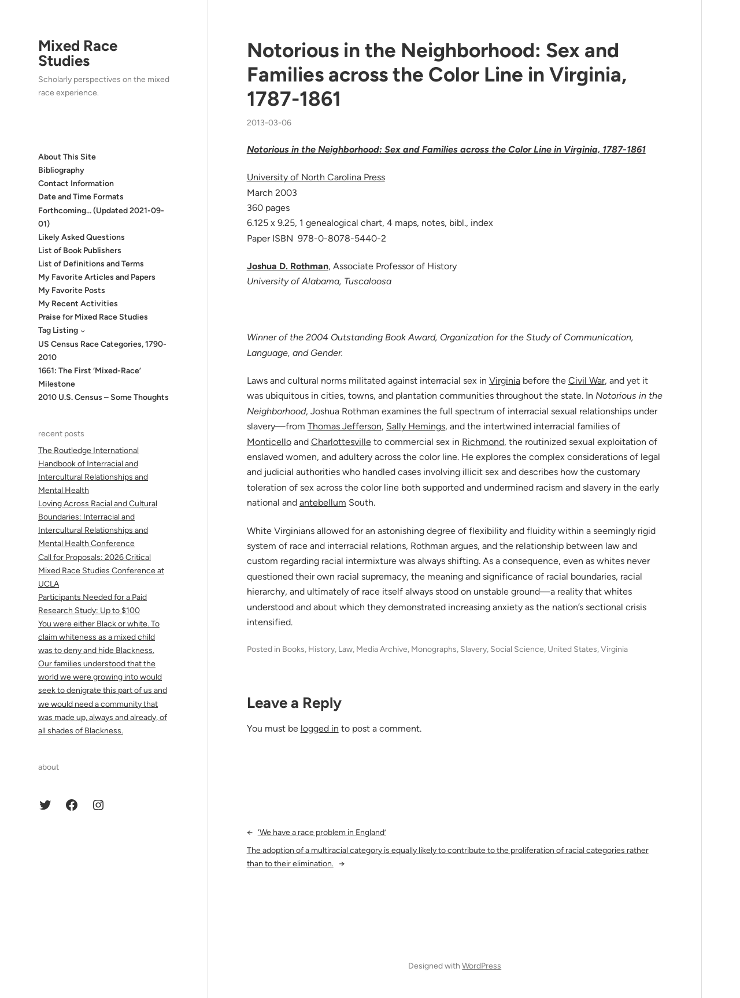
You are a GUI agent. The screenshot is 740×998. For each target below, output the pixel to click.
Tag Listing (58, 330)
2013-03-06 (269, 123)
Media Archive (382, 649)
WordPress (481, 966)
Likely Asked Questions (81, 237)
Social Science (517, 649)
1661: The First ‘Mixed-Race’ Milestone (89, 377)
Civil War (586, 380)
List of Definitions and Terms (91, 264)
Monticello (269, 441)
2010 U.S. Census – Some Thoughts (103, 397)
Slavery (473, 649)
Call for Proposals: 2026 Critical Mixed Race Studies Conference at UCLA (101, 570)
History (321, 649)
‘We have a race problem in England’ (322, 832)
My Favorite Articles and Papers (97, 277)
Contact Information (76, 183)
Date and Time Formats (81, 197)
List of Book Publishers (79, 250)
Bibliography (61, 170)
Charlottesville (341, 441)
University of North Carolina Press (316, 177)
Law (345, 649)
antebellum (322, 502)
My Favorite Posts (71, 290)
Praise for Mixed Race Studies (93, 317)
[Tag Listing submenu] (82, 330)
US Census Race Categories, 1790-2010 (102, 350)
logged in (320, 728)
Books (293, 649)
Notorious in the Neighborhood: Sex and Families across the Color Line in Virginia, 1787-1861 (437, 74)
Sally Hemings (415, 426)
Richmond (483, 441)
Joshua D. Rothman (287, 266)
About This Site (67, 157)
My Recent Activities (78, 304)
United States (572, 649)
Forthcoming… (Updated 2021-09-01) (101, 217)
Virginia (504, 380)
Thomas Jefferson (345, 426)
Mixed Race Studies (77, 53)
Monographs (434, 649)
